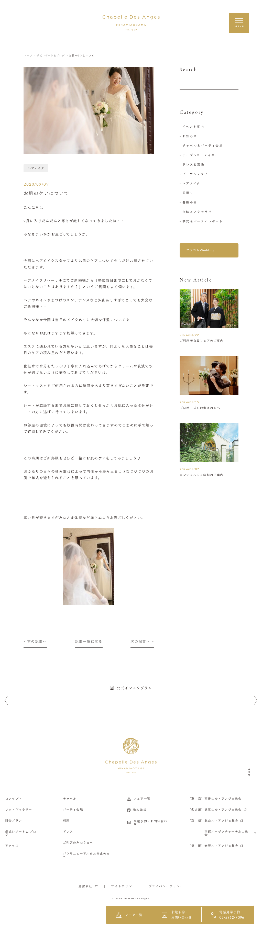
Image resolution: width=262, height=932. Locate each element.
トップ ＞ (30, 55)
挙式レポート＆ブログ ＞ (52, 55)
